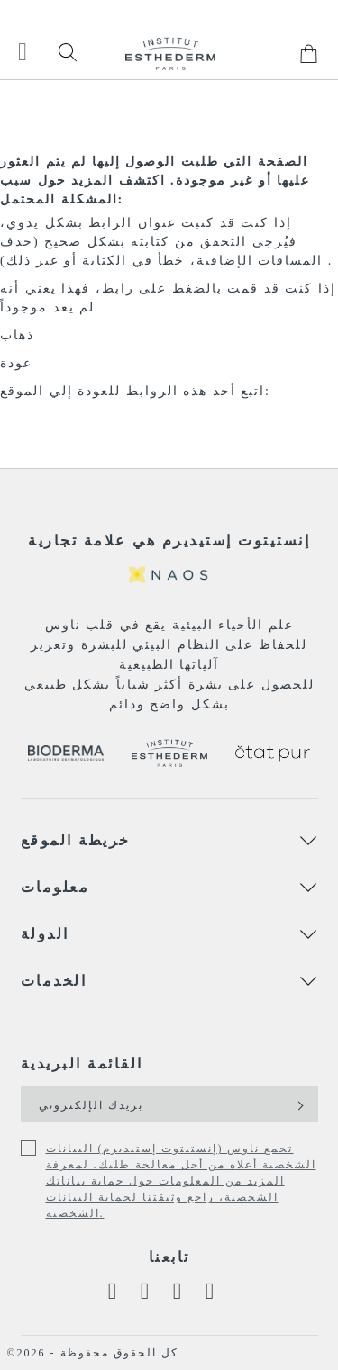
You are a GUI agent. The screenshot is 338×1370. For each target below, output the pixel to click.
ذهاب (17, 335)
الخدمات (54, 980)
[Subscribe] (298, 1104)
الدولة (45, 934)
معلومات (55, 887)
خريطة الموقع (76, 840)
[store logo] (170, 53)
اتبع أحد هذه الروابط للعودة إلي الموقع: (135, 391)
